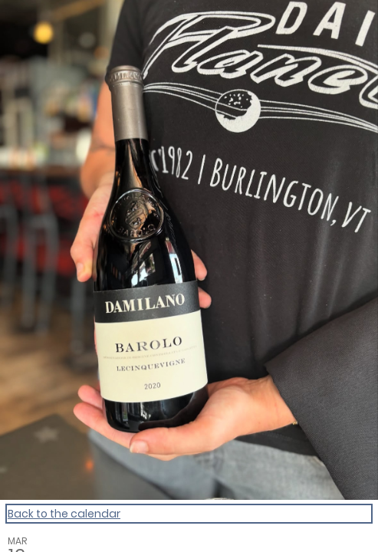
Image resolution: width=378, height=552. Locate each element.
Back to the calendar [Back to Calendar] (64, 513)
